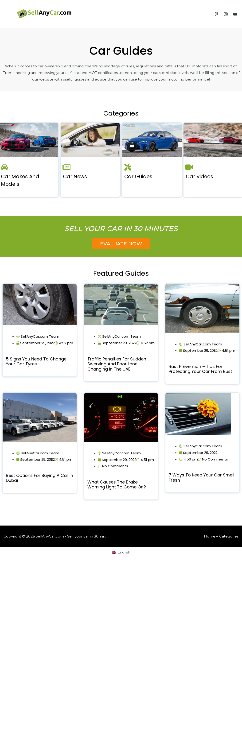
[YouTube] (235, 14)
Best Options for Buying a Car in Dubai (39, 478)
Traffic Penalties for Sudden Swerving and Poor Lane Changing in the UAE (116, 364)
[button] (121, 243)
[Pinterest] (216, 14)
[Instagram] (226, 14)
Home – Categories (221, 536)
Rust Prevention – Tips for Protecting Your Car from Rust (200, 369)
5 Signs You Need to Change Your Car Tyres (36, 361)
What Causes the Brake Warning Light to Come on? (116, 484)
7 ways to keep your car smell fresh (201, 477)
